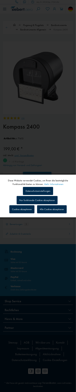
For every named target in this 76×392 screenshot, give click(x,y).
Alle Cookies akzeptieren (52, 209)
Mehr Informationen (53, 184)
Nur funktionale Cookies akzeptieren (37, 200)
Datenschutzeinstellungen (38, 191)
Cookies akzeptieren (22, 209)
